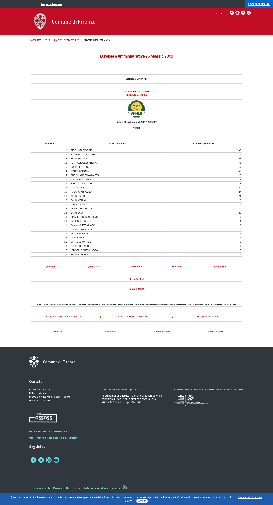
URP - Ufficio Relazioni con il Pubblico (53, 437)
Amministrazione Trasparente (121, 389)
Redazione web (40, 488)
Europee (57, 331)
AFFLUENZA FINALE (208, 316)
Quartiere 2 (94, 266)
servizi (259, 4)
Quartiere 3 (136, 266)
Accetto (142, 501)
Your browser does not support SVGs (191, 400)
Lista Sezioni (137, 279)
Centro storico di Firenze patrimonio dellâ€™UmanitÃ (209, 389)
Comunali (110, 331)
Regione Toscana (51, 4)
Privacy (58, 488)
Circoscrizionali (162, 331)
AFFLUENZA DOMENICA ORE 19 (135, 316)
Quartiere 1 (51, 266)
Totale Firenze (136, 289)
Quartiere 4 (178, 266)
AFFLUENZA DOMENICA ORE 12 (63, 316)
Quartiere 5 (220, 266)
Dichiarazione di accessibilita (101, 488)
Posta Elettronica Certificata (48, 431)
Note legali (73, 488)
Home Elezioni (215, 331)
